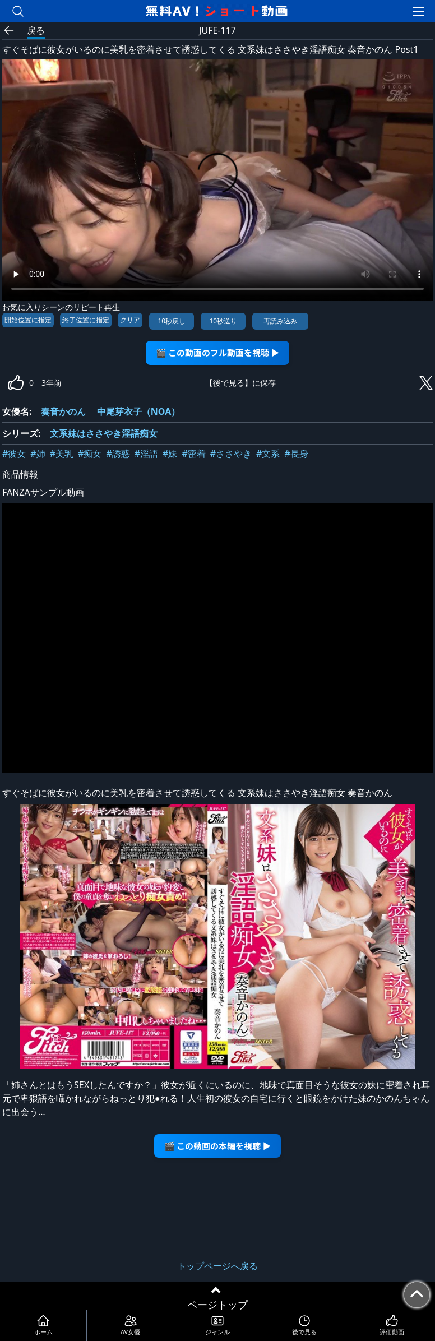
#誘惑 (117, 453)
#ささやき (231, 453)
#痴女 (89, 453)
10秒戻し (172, 321)
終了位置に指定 (85, 320)
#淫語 (146, 453)
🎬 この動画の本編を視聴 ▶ (217, 1146)
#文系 (268, 453)
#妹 (170, 453)
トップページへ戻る (217, 1266)
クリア (130, 320)
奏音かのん (63, 411)
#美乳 (61, 453)
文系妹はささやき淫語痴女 (104, 433)
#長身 (296, 453)
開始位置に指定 (28, 320)
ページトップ (217, 1304)
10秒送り (223, 321)
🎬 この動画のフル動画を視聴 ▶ (218, 352)
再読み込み (280, 321)
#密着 (193, 453)
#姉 (37, 453)
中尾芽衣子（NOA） (138, 411)
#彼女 (14, 453)
